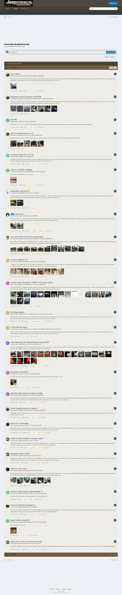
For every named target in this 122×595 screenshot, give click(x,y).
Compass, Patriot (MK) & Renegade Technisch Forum (46, 329)
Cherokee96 (26, 284)
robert (24, 373)
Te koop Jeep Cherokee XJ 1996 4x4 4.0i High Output (31, 283)
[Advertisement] (34, 31)
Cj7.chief (25, 121)
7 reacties (24, 447)
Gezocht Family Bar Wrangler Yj (22, 505)
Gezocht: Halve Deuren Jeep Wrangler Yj (26, 491)
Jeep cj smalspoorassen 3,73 (21, 133)
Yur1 (24, 156)
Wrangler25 (26, 507)
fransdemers (26, 440)
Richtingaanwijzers (17, 312)
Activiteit (15, 9)
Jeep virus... (20, 214)
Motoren (33, 121)
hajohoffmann (26, 261)
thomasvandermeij (28, 522)
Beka (24, 344)
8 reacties (27, 432)
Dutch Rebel (15, 74)
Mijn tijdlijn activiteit (19, 12)
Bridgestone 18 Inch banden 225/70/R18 (25, 97)
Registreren (113, 3)
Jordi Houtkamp (27, 171)
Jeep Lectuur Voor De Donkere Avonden (26, 542)
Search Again (110, 52)
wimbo (24, 135)
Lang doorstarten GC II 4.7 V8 (22, 155)
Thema (57, 589)
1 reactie (23, 185)
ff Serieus (35, 440)
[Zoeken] (98, 8)
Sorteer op (113, 67)
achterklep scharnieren (19, 372)
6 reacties (25, 321)
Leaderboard (24, 8)
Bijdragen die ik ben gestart (47, 12)
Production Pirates (28, 493)
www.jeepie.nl (26, 410)
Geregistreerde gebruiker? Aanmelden (96, 3)
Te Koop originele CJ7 (18, 260)
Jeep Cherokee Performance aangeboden (26, 237)
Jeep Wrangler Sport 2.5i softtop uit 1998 (26, 393)
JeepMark (25, 329)
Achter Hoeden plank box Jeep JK (23, 408)
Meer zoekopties (110, 57)
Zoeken (59, 12)
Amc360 (13, 120)
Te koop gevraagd (40, 171)
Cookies (69, 589)
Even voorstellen (34, 193)
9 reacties (25, 208)
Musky (24, 193)
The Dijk (25, 425)
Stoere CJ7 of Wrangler (19, 423)
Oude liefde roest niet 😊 (20, 191)
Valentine (25, 395)
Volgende (13, 67)
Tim (24, 215)
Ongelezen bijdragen (32, 12)
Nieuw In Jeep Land (18, 469)
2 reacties (24, 113)
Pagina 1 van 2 (25, 67)
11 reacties (25, 462)
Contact (63, 589)
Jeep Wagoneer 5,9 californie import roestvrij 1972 (29, 342)
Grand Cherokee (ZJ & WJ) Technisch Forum (41, 314)
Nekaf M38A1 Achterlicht (20, 520)
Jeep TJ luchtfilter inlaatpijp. (21, 170)
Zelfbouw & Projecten (38, 76)
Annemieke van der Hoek (30, 238)
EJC (24, 314)
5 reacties (23, 402)
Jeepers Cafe (37, 455)
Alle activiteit (7, 12)
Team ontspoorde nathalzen (30, 98)
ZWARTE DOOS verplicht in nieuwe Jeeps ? (27, 438)
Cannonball (26, 76)
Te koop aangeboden (48, 98)
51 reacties (23, 91)
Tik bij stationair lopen (18, 327)
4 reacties (25, 276)
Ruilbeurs (35, 507)
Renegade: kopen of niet (19, 454)
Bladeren (8, 8)
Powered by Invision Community (61, 592)
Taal (52, 589)
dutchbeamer (26, 470)
